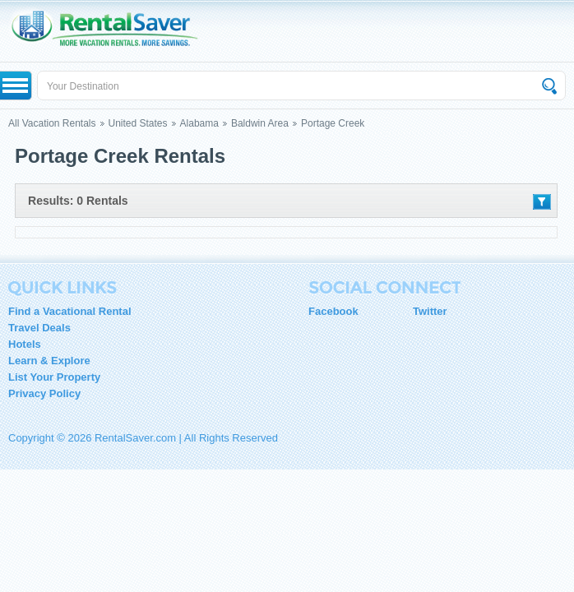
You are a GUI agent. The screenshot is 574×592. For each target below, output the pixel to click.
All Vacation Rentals (52, 123)
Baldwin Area (260, 123)
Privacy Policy (44, 393)
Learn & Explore (49, 360)
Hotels (24, 344)
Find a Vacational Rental (70, 311)
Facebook (333, 311)
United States (138, 123)
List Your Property (54, 377)
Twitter (430, 311)
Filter (542, 202)
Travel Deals (39, 327)
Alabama (199, 123)
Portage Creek (332, 123)
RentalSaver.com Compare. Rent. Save (113, 31)
